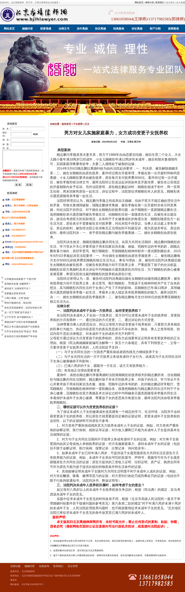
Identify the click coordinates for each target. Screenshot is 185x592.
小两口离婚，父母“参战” (16, 298)
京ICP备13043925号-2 (32, 584)
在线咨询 (44, 566)
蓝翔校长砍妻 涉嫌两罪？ (17, 283)
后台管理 (73, 566)
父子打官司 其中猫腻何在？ (18, 317)
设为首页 (170, 2)
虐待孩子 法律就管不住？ (17, 288)
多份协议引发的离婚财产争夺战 (20, 336)
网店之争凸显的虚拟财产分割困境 (22, 326)
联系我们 (58, 566)
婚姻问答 (30, 566)
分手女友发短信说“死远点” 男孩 (20, 331)
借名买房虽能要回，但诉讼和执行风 (23, 307)
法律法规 (15, 566)
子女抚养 (78, 124)
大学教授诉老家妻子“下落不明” (20, 279)
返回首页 (66, 124)
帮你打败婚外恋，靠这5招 (17, 302)
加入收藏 (180, 2)
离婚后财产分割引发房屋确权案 (20, 322)
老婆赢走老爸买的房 (14, 293)
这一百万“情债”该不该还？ (18, 312)
